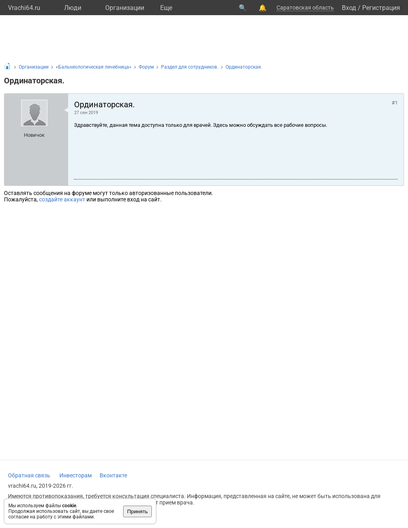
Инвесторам (75, 475)
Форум (146, 67)
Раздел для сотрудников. (189, 67)
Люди (72, 8)
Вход (349, 8)
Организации (124, 8)
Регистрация (381, 8)
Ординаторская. (244, 67)
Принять (137, 511)
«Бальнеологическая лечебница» (93, 67)
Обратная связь (29, 475)
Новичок (34, 135)
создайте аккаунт (62, 199)
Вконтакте (113, 475)
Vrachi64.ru (24, 8)
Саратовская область (305, 7)
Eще (166, 8)
